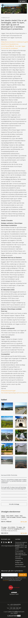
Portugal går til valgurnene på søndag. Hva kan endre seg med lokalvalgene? (13, 488)
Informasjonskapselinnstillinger (10, 546)
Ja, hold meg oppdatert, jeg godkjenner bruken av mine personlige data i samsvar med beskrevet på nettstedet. (14, 579)
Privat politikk (19, 551)
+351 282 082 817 (15, 608)
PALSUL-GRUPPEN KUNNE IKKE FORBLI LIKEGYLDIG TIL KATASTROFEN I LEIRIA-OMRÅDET (14, 481)
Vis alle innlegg (14, 504)
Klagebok (18, 560)
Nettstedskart (19, 564)
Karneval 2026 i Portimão (9, 475)
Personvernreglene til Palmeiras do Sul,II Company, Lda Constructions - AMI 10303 (21, 546)
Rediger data (19, 562)
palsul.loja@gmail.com (16, 612)
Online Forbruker (20, 566)
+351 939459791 (15, 604)
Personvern (6, 580)
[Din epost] (9, 574)
